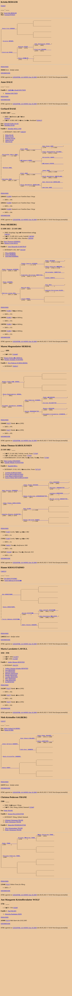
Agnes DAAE (9, 148)
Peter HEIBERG (8, 302)
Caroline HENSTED (11, 726)
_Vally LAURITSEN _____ (45, 791)
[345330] (23, 266)
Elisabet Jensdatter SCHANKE (13, 384)
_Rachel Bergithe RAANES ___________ (35, 560)
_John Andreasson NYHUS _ (42, 49)
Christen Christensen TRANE (14, 878)
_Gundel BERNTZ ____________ (54, 297)
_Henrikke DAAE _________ (10, 193)
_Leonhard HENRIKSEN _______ (59, 528)
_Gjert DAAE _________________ (30, 158)
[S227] (9, 456)
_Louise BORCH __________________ (32, 322)
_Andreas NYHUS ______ (25, 52)
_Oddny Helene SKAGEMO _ (29, 673)
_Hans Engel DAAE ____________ (52, 155)
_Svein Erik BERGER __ (9, 30)
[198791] (7, 250)
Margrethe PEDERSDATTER (17, 882)
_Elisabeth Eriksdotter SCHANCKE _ (54, 446)
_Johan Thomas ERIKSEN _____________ (35, 518)
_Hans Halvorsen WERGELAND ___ (52, 197)
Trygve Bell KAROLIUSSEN (14, 507)
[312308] (15, 708)
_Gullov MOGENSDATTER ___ (33, 443)
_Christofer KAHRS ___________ (52, 168)
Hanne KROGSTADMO (9, 653)
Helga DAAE (9, 143)
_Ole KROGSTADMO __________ (11, 637)
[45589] (15, 973)
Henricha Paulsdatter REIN (13, 980)
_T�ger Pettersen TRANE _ (46, 892)
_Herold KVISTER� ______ (30, 659)
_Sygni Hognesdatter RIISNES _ (52, 161)
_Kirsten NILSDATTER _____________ (54, 433)
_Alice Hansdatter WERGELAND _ (30, 200)
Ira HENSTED (9, 731)
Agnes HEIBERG (10, 271)
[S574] (8, 986)
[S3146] (9, 593)
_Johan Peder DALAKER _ (45, 784)
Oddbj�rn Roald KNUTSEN (17, 98)
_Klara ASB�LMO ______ (26, 65)
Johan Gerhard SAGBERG (12, 777)
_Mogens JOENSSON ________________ (54, 440)
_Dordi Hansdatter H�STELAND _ (53, 190)
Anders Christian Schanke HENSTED (16, 717)
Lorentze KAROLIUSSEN (13, 505)
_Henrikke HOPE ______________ (52, 203)
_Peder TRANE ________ (9, 902)
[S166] (8, 573)
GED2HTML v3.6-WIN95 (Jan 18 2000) (25, 85)
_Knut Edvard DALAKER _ (28, 788)
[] (3, 78)
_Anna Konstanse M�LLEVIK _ (49, 663)
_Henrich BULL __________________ (32, 309)
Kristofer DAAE (10, 147)
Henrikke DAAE (9, 134)
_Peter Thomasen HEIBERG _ (11, 287)
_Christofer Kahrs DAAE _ (10, 165)
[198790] (30, 254)
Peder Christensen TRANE (13, 887)
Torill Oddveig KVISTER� (13, 622)
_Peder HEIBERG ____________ (54, 277)
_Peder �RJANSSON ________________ (54, 426)
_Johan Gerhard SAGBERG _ (10, 795)
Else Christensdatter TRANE (14, 886)
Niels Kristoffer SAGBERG (12, 810)
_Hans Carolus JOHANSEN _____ (12, 525)
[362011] (15, 391)
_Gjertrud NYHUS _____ (9, 59)
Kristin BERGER (8, 45)
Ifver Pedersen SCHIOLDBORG (18, 387)
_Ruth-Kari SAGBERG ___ (28, 801)
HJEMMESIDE (5, 81)
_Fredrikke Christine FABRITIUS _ (32, 294)
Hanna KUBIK (9, 779)
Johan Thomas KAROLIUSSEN (12, 540)
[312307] (16, 706)
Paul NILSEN (12, 976)
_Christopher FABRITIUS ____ (54, 290)
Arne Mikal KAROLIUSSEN (14, 509)
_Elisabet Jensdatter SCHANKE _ (12, 436)
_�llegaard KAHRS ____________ (31, 171)
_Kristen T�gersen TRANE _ (27, 895)
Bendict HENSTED (11, 724)
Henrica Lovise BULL (11, 259)
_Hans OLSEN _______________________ (35, 547)
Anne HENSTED (10, 729)
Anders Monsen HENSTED (16, 711)
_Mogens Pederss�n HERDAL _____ (13, 408)
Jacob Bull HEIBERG (11, 272)
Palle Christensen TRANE (13, 879)
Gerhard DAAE (7, 180)
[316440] (15, 379)
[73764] (35, 486)
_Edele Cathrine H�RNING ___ (55, 284)
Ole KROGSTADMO (10, 620)
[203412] (39, 129)
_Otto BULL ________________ (54, 306)
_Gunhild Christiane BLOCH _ (54, 312)
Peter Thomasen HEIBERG (12, 258)
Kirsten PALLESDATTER (16, 871)
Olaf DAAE (8, 150)
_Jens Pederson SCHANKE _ (33, 430)
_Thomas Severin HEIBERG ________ (32, 280)
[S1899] (9, 213)
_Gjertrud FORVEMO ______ (42, 55)
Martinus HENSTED (11, 722)
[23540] (31, 865)
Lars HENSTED (10, 719)
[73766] (46, 490)
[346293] (23, 140)
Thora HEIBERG (10, 269)
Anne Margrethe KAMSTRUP (17, 263)
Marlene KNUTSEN (11, 102)
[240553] (3, 613)
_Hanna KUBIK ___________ (10, 823)
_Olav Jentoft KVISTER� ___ (49, 656)
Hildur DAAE (9, 145)
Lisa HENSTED (10, 721)
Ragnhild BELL (13, 498)
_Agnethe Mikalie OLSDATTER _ (12, 553)
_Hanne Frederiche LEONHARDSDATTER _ (35, 532)
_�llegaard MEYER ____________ (53, 175)
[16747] (3, 770)
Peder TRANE (8, 868)
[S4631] (8, 586)
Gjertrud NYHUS (9, 15)
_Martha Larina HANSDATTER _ (59, 535)
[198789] (31, 252)
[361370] (15, 714)
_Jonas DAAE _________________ (52, 183)
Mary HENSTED (10, 727)
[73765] (29, 488)
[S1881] (9, 335)
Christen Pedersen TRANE (11, 917)
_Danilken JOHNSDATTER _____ (59, 522)
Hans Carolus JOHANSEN (12, 493)
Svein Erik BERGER (10, 13)
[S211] (8, 950)
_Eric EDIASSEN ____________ (59, 515)
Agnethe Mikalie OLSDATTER (14, 495)
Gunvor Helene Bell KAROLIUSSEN (16, 510)
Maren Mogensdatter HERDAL (12, 423)
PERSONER (4, 75)
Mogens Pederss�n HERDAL (13, 382)
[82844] (3, 6)
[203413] (7, 127)
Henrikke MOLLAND (14, 137)
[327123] (38, 502)
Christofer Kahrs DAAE (11, 132)
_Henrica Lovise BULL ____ (11, 316)
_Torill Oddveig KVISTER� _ (11, 666)
